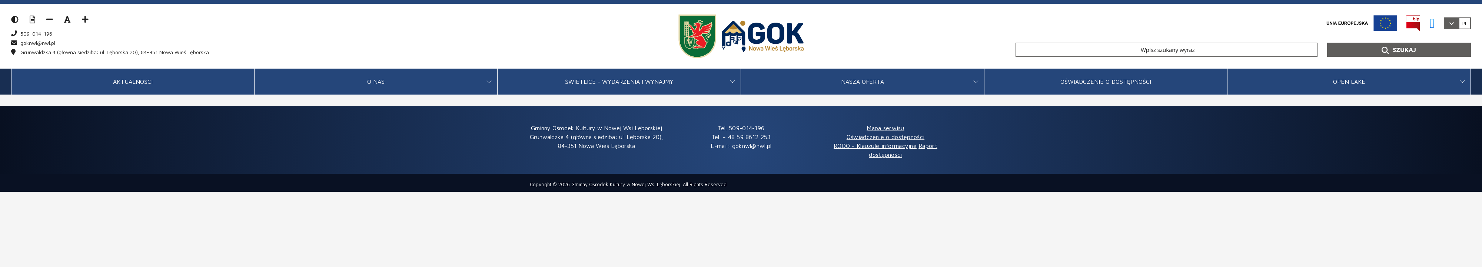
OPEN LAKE (1349, 81)
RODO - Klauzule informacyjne (875, 145)
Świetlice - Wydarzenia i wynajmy (619, 81)
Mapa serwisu (885, 128)
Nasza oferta (862, 81)
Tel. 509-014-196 (741, 128)
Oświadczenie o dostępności (1105, 81)
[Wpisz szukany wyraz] (1166, 50)
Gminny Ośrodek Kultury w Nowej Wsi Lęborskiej (625, 184)
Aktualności (133, 81)
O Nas (376, 81)
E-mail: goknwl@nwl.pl (741, 145)
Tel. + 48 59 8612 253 (741, 137)
